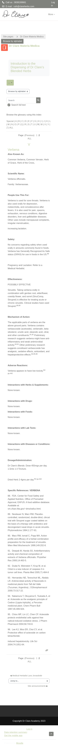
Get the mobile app (13, 735)
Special (9, 121)
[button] (51, 734)
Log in (53, 4)
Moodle (19, 743)
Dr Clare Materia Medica (32, 36)
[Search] (21, 100)
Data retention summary (15, 732)
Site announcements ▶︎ (38, 686)
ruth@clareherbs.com (24, 6)
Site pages (8, 36)
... (11, 82)
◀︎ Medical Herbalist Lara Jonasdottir (26, 676)
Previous (29, 135)
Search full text (18, 105)
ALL (11, 127)
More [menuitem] (50, 14)
